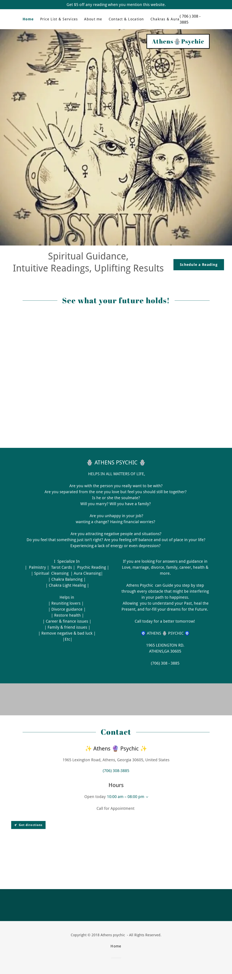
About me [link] (93, 19)
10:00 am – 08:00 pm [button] (125, 796)
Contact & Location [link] (126, 19)
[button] (146, 797)
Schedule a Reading (199, 264)
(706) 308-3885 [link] (116, 770)
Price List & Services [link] (59, 19)
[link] (178, 42)
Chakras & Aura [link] (165, 19)
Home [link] (28, 19)
